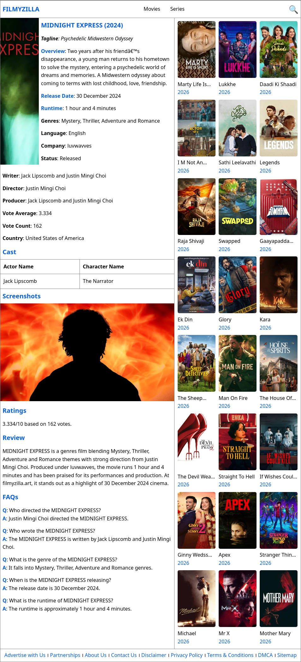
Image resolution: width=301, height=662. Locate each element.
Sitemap (287, 655)
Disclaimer (153, 655)
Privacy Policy (187, 655)
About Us (96, 655)
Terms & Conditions (230, 655)
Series (177, 8)
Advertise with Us (24, 655)
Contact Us (124, 655)
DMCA (265, 655)
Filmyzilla (21, 9)
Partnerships (65, 655)
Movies (152, 8)
